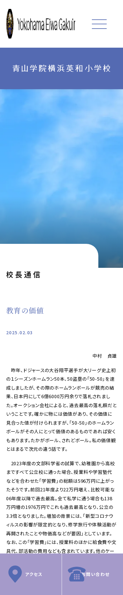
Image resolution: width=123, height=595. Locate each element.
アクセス (34, 574)
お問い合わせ (95, 574)
